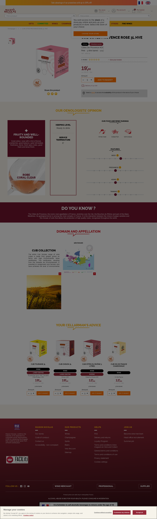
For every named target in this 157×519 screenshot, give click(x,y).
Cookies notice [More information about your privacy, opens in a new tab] (28, 515)
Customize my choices (122, 512)
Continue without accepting (103, 512)
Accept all (139, 512)
